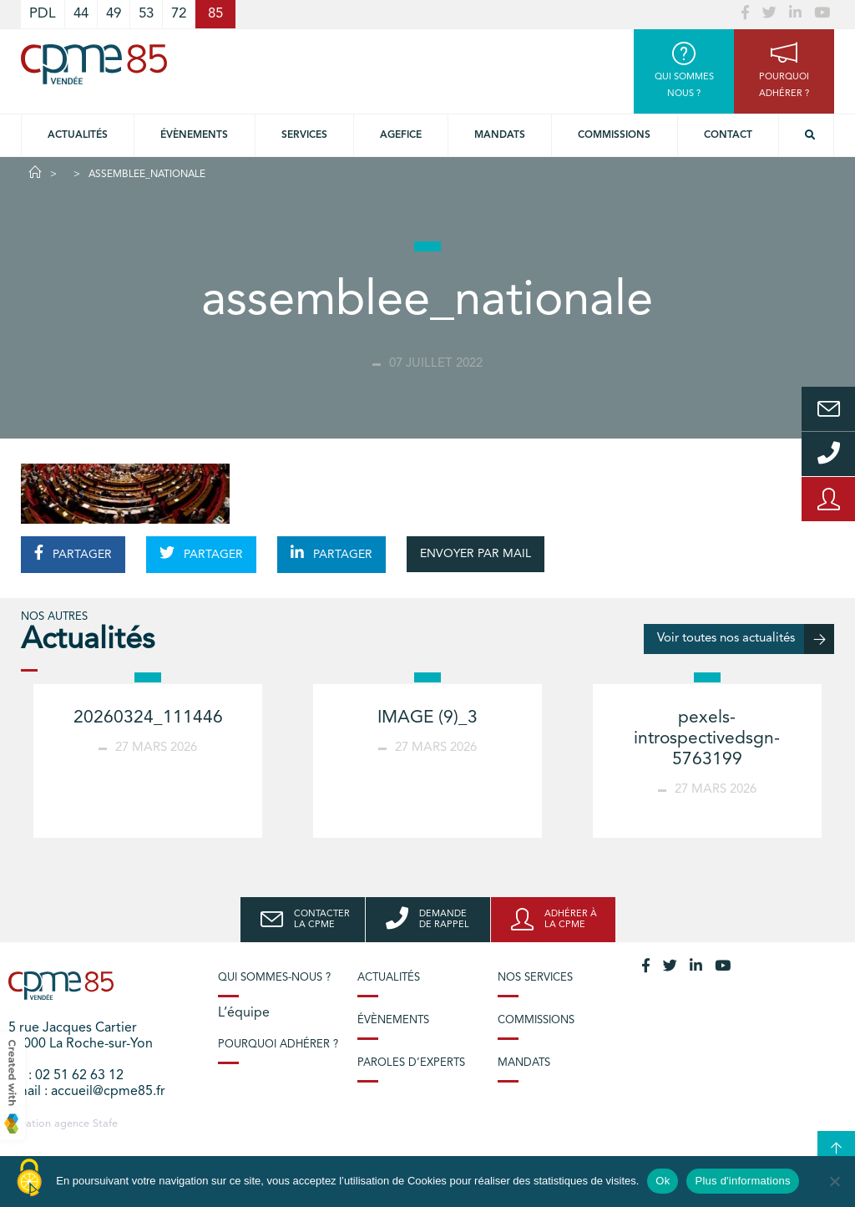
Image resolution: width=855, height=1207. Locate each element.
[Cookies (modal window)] (29, 1178)
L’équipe (244, 1013)
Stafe (105, 1123)
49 (113, 14)
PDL (42, 14)
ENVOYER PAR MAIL (475, 554)
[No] (834, 1181)
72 (178, 14)
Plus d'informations (742, 1180)
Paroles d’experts (411, 1062)
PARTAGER (73, 552)
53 (146, 14)
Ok (662, 1180)
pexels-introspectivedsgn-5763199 (707, 738)
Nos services (535, 977)
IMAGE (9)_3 (427, 718)
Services (304, 135)
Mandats (499, 135)
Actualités (78, 135)
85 (215, 14)
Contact (728, 135)
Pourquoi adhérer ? (278, 1044)
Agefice (401, 135)
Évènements (194, 135)
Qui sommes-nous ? (274, 977)
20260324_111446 (148, 718)
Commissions (614, 135)
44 (81, 14)
